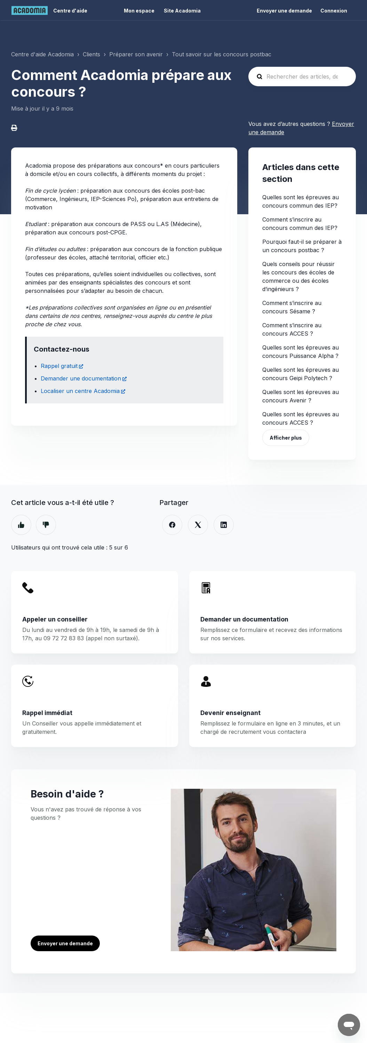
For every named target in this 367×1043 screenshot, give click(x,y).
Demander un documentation (244, 619)
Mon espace (139, 11)
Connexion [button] (333, 11)
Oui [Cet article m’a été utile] (21, 525)
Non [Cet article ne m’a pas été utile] (46, 525)
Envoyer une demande (284, 11)
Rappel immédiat (47, 712)
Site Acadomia (182, 11)
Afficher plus (286, 438)
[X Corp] (198, 525)
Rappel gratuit (59, 365)
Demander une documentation (81, 378)
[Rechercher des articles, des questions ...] (302, 76)
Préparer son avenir (136, 54)
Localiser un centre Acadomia (80, 390)
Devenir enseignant (230, 712)
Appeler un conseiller (55, 619)
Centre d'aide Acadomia (42, 54)
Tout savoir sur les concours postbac (221, 54)
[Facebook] (172, 525)
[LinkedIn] (223, 525)
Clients (91, 54)
